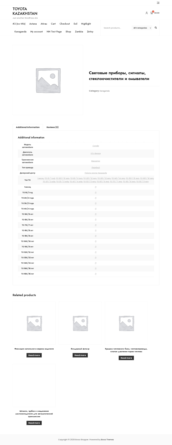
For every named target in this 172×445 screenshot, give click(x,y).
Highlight (86, 23)
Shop (68, 31)
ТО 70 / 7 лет (116, 181)
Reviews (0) (53, 127)
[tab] (28, 127)
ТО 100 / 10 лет (62, 178)
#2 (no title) (19, 23)
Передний (96, 167)
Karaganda (21, 31)
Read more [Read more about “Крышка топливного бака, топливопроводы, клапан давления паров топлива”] (126, 358)
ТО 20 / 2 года (49, 181)
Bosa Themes (107, 439)
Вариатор (95, 161)
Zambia (79, 31)
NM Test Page (54, 31)
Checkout (65, 23)
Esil (75, 23)
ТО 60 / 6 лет (103, 181)
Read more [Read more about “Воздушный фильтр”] (80, 355)
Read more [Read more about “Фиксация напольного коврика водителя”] (34, 355)
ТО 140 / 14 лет (118, 178)
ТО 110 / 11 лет (76, 178)
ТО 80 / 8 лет (129, 181)
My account (36, 31)
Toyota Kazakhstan (25, 11)
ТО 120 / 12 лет (89, 178)
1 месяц (40, 178)
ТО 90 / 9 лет (142, 181)
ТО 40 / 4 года (76, 181)
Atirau (44, 23)
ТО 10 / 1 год (50, 178)
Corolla (96, 146)
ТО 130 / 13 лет (103, 178)
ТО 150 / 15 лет (132, 178)
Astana (33, 23)
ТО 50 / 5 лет (89, 181)
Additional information (28, 127)
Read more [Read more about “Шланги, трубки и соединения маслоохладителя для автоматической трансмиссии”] (34, 423)
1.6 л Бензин (96, 153)
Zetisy (90, 31)
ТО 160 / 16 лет (146, 178)
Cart (53, 23)
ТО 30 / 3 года (62, 181)
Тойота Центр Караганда (95, 173)
